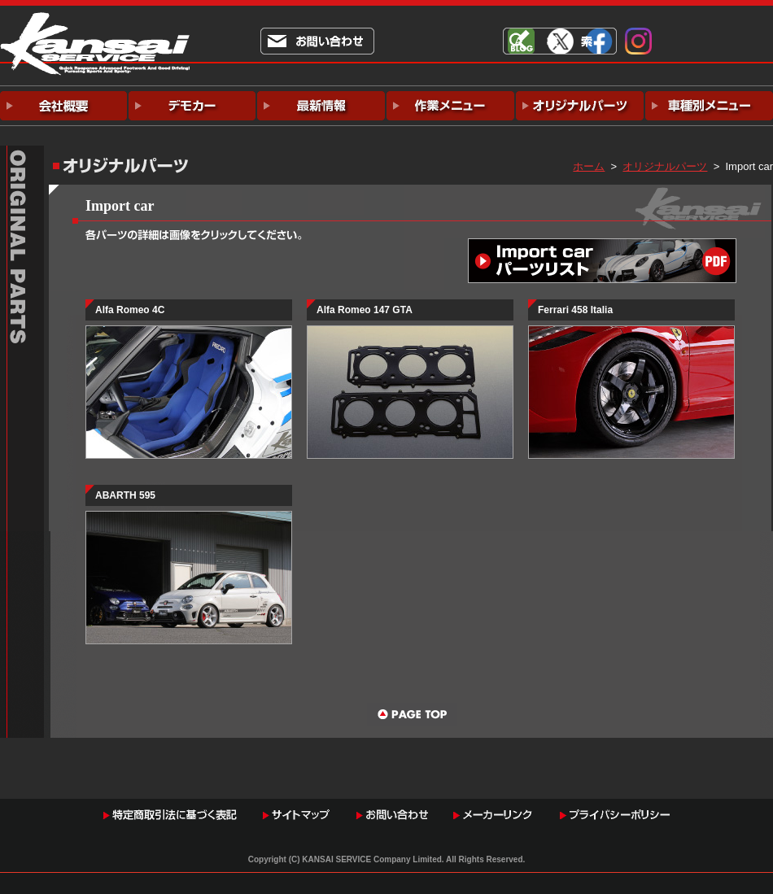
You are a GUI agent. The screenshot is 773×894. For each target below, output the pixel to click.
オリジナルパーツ (664, 166)
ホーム (589, 166)
